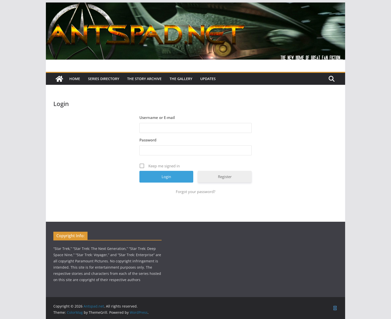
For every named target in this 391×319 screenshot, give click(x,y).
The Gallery (181, 78)
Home (74, 78)
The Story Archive (144, 78)
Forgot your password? (195, 191)
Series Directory (103, 78)
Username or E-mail (157, 117)
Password (147, 139)
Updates (208, 78)
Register (225, 176)
